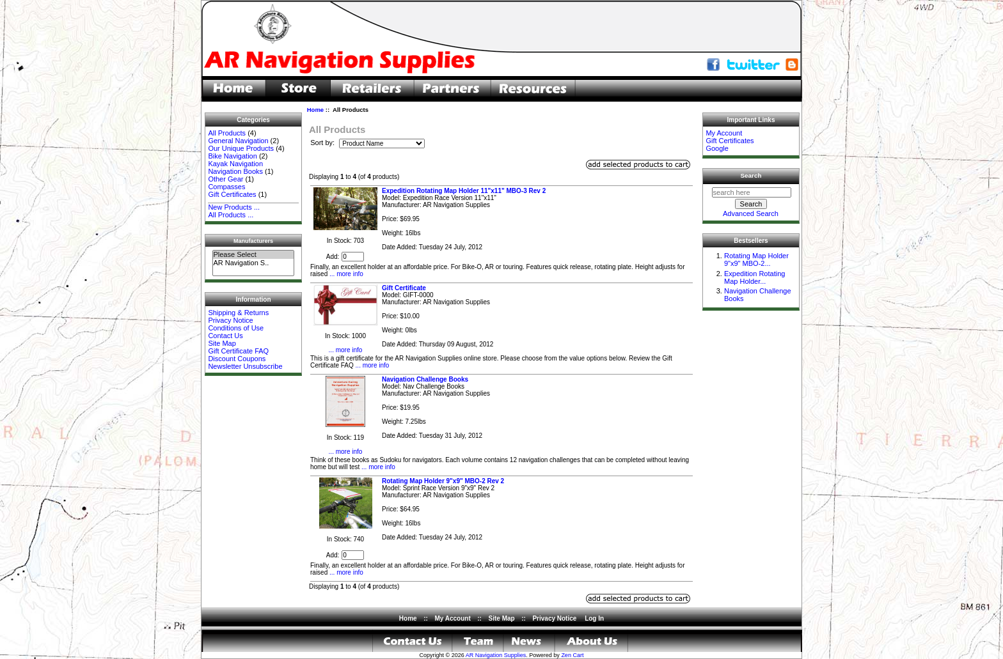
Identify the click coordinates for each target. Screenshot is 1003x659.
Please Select (253, 255)
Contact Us (225, 335)
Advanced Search (750, 213)
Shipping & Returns (238, 312)
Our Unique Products (241, 148)
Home (315, 109)
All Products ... (230, 215)
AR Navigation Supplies (496, 655)
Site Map (221, 343)
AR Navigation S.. (253, 263)
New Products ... (234, 207)
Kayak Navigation (235, 163)
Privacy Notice (230, 320)
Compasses (226, 186)
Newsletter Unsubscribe (245, 366)
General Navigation (238, 140)
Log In (594, 618)
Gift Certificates (232, 194)
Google (717, 148)
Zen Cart (572, 655)
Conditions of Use (236, 328)
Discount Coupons (236, 358)
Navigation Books (235, 171)
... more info (345, 273)
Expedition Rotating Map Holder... (754, 277)
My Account (724, 133)
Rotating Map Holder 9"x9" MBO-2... (756, 259)
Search (751, 175)
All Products (227, 133)
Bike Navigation (232, 156)
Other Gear (225, 179)
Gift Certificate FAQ (238, 351)
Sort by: (323, 143)
